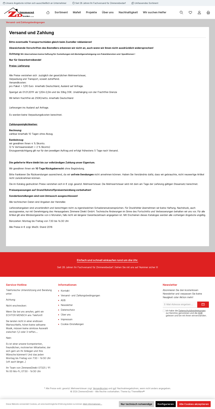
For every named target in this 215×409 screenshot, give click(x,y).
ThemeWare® (138, 391)
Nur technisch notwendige (136, 404)
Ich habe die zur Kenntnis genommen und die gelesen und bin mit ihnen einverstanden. (186, 313)
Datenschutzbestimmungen (192, 310)
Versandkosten (100, 388)
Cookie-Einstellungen (72, 324)
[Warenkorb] (208, 12)
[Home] (49, 12)
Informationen (67, 284)
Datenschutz (68, 309)
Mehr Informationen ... (92, 404)
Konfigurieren (166, 404)
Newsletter (67, 305)
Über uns (66, 314)
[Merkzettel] (190, 12)
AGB (63, 300)
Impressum (66, 319)
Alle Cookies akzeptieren (194, 404)
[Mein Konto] (199, 12)
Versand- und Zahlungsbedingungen (80, 295)
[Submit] (203, 304)
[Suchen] (181, 12)
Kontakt (65, 290)
